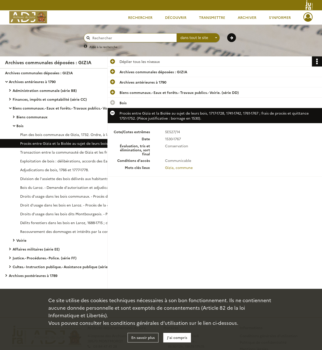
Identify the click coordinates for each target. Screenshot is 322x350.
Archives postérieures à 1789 (33, 275)
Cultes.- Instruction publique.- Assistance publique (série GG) (63, 266)
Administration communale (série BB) (45, 90)
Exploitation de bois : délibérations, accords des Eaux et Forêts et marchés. (70, 160)
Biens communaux (32, 116)
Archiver (247, 17)
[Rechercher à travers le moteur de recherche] (132, 38)
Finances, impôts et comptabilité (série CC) (50, 99)
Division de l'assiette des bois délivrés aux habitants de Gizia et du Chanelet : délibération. (70, 178)
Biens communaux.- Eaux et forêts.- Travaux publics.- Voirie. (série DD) (63, 108)
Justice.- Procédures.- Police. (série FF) (44, 257)
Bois (19, 125)
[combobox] (198, 37)
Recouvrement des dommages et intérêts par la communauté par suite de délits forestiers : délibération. (70, 231)
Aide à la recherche (103, 47)
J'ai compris (177, 337)
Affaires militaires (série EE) (36, 249)
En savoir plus (143, 337)
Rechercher (140, 17)
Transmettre (212, 17)
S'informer (280, 17)
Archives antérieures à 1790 (32, 81)
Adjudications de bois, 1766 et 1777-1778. (54, 169)
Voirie (21, 240)
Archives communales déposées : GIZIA (39, 72)
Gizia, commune (179, 167)
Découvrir (175, 17)
